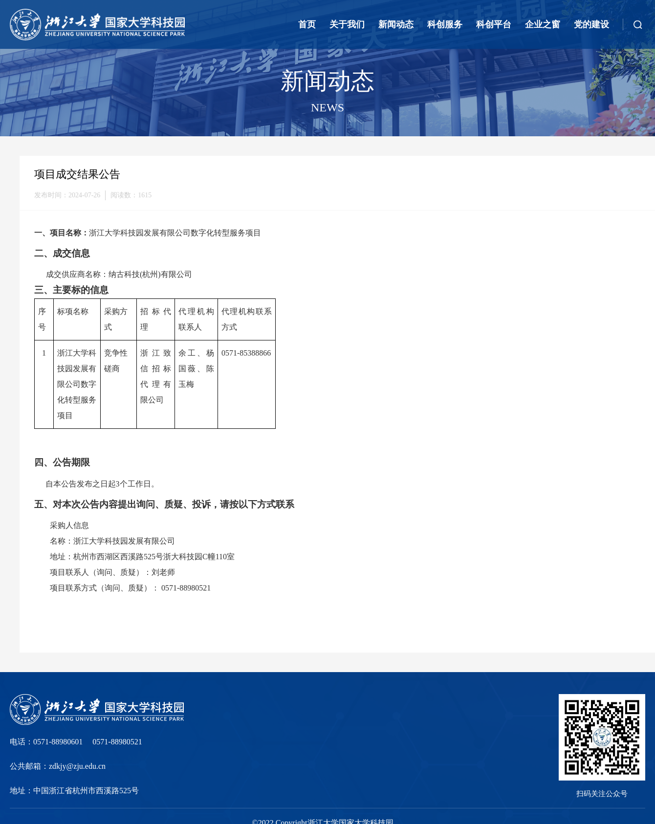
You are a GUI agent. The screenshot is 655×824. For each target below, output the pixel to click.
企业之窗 (542, 24)
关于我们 (347, 24)
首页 (307, 24)
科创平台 (493, 24)
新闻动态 (396, 24)
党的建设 (591, 24)
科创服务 (444, 24)
